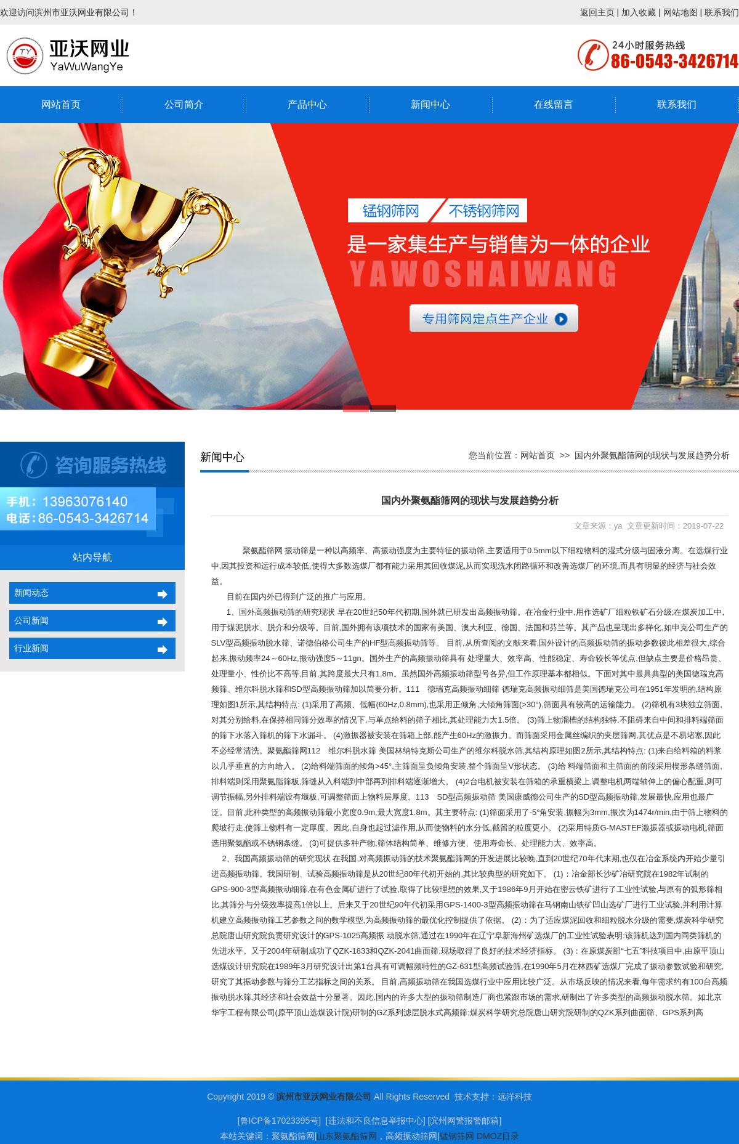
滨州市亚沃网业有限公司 (324, 1096)
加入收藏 (638, 12)
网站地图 (680, 12)
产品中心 (307, 104)
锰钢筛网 (457, 1136)
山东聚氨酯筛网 (347, 1136)
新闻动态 (29, 593)
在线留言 (553, 104)
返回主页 (597, 12)
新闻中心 (430, 104)
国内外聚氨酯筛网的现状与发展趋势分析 (652, 455)
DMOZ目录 (498, 1136)
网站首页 (61, 104)
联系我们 (722, 12)
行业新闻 (29, 648)
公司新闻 (29, 620)
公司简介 (184, 104)
